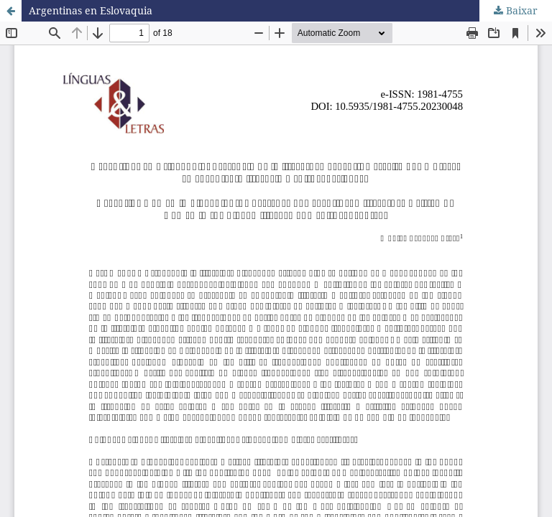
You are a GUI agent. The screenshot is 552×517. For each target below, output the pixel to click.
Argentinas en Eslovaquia (90, 10)
